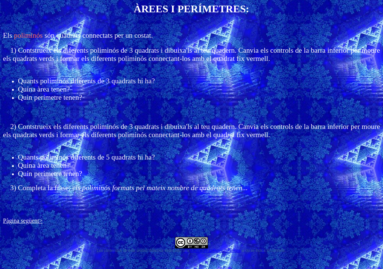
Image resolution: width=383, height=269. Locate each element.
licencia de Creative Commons (215, 250)
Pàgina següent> (22, 220)
